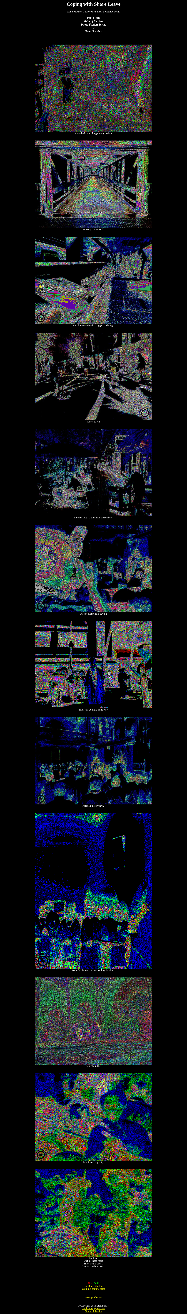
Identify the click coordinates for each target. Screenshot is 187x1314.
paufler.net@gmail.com (93, 1308)
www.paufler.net (93, 1297)
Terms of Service (93, 1311)
